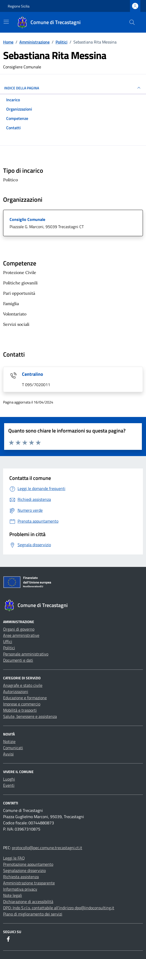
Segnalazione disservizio (24, 870)
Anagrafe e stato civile (22, 685)
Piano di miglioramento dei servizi (32, 914)
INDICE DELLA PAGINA (73, 88)
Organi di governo (18, 629)
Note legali (12, 895)
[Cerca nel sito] (132, 22)
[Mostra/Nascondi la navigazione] (6, 22)
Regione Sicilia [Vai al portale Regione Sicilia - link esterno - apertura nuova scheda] (18, 6)
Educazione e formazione (25, 698)
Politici (9, 648)
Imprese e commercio (21, 704)
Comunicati (13, 748)
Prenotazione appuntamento (28, 864)
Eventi (8, 785)
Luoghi (9, 779)
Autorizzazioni (15, 691)
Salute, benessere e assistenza (30, 716)
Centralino (32, 374)
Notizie (9, 741)
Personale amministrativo (25, 654)
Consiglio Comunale (27, 219)
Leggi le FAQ (14, 858)
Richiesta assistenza (21, 877)
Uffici (7, 641)
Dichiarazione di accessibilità (28, 901)
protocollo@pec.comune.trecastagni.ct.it (47, 848)
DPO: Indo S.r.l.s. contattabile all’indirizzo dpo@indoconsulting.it (58, 908)
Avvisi (8, 754)
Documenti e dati (18, 660)
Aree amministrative (21, 635)
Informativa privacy (20, 889)
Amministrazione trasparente (29, 883)
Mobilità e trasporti (20, 710)
